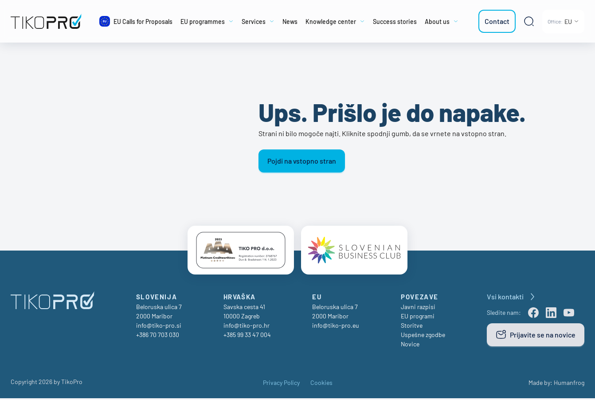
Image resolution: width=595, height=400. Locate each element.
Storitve (412, 327)
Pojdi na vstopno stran (301, 161)
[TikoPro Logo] (48, 21)
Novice (410, 345)
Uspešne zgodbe (423, 336)
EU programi (418, 318)
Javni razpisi (418, 308)
